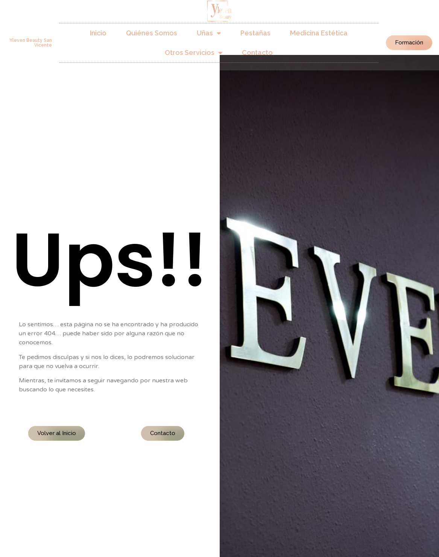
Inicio (98, 33)
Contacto (257, 52)
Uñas (209, 33)
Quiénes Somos (151, 33)
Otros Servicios (193, 53)
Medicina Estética (319, 33)
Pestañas (255, 33)
